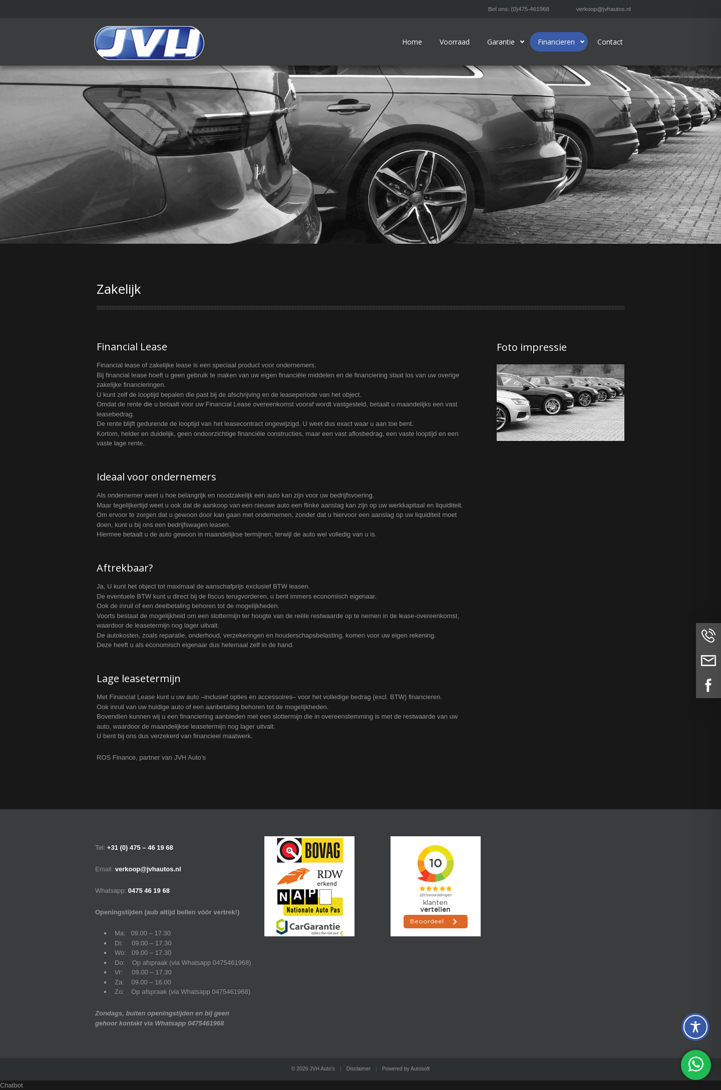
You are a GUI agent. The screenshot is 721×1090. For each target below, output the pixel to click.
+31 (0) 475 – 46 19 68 (140, 847)
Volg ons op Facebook (708, 685)
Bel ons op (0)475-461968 (708, 635)
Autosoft (420, 1068)
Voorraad (455, 42)
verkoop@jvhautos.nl (603, 9)
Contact (610, 42)
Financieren (556, 42)
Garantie (501, 42)
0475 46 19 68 (149, 890)
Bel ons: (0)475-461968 (518, 9)
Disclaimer (358, 1068)
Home (412, 42)
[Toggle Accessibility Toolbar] (695, 1027)
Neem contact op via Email (708, 660)
